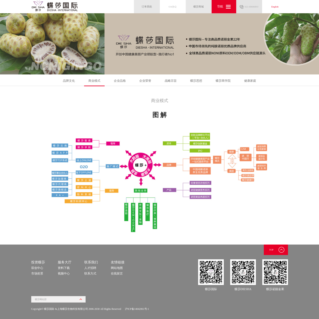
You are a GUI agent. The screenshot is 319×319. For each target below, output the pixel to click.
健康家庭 (250, 80)
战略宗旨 (171, 80)
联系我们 (91, 262)
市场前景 (37, 273)
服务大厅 (64, 262)
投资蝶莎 (38, 262)
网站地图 (117, 268)
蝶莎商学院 (223, 80)
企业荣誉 (145, 80)
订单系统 (147, 6)
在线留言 (117, 273)
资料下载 (64, 268)
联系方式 (90, 273)
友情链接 (118, 262)
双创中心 (37, 268)
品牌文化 (69, 80)
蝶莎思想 (196, 80)
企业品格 (120, 80)
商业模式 (94, 82)
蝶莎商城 (198, 6)
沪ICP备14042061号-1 (137, 308)
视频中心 (64, 273)
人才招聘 (90, 268)
